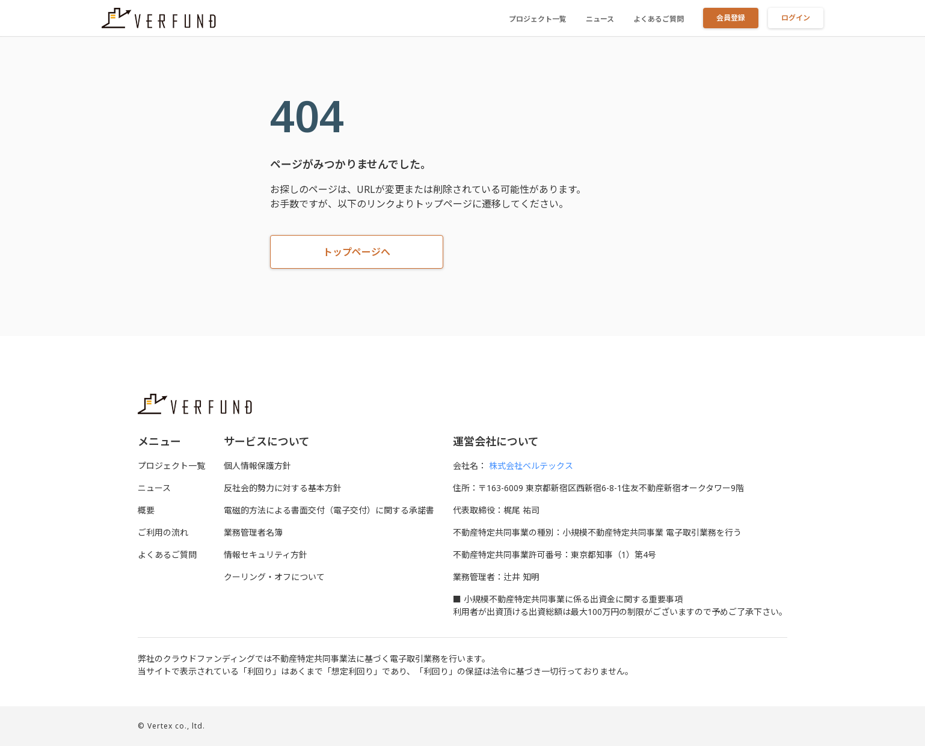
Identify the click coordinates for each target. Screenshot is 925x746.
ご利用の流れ (163, 532)
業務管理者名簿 (253, 532)
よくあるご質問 (658, 19)
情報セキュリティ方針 (265, 554)
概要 (146, 510)
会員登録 (730, 18)
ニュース (600, 19)
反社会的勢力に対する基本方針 (283, 488)
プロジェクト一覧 (538, 19)
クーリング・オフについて (274, 576)
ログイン (795, 18)
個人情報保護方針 (257, 465)
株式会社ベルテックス (531, 465)
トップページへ (356, 251)
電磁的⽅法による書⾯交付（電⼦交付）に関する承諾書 (329, 510)
